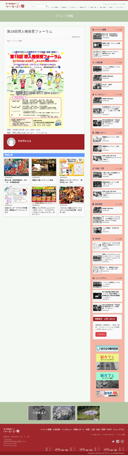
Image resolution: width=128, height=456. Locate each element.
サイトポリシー (112, 3)
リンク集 (122, 3)
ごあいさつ (101, 3)
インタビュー (73, 7)
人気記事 (63, 7)
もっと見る (118, 29)
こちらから (101, 334)
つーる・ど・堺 (13, 5)
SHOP (116, 7)
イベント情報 (52, 7)
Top (8, 41)
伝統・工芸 (97, 7)
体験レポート (85, 7)
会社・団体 (107, 7)
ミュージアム (118, 429)
